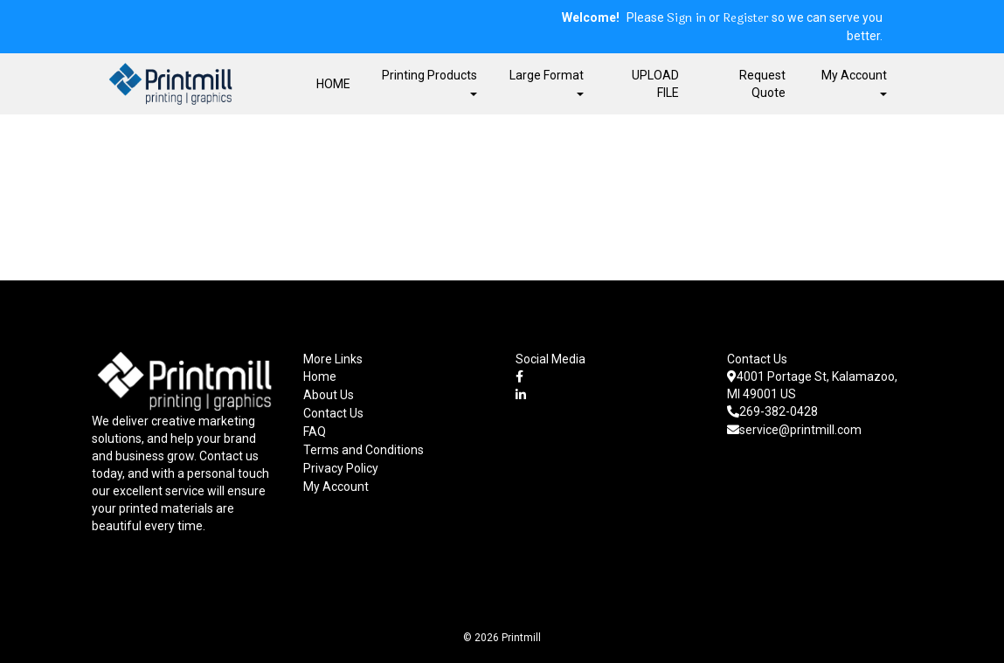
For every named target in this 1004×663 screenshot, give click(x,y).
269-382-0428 (772, 411)
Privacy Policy (340, 468)
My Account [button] (854, 81)
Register (746, 18)
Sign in (686, 18)
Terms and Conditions (363, 450)
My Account (336, 487)
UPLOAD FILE (655, 84)
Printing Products (429, 81)
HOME (333, 84)
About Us (328, 395)
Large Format (546, 81)
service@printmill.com (794, 430)
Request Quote (762, 84)
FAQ (314, 432)
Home (319, 376)
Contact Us (333, 413)
